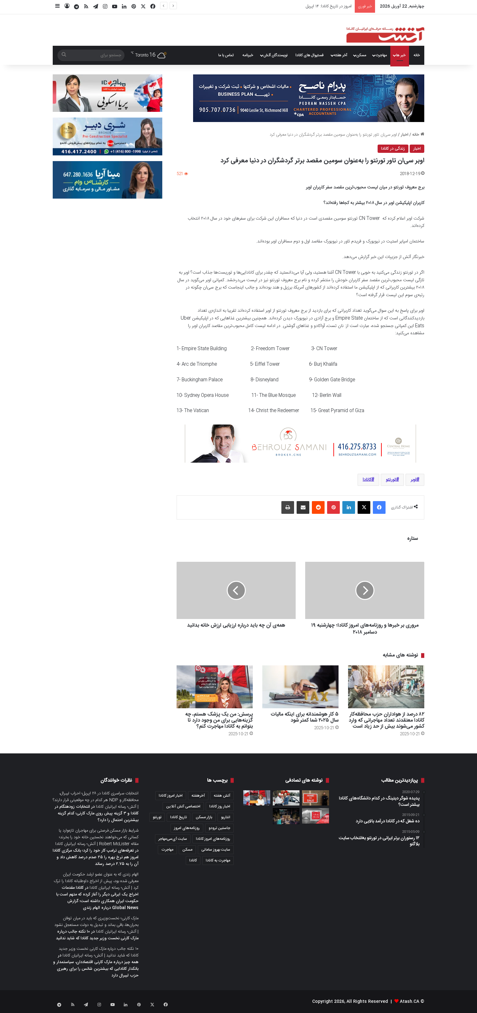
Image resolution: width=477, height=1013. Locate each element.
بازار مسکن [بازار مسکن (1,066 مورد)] (204, 817)
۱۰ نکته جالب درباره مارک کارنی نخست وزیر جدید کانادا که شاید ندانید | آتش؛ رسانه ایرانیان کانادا (98, 952)
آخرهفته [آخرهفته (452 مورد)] (198, 795)
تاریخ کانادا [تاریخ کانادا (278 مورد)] (178, 817)
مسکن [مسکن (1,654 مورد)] (187, 849)
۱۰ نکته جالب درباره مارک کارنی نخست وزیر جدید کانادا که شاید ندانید (97, 935)
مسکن (361, 55)
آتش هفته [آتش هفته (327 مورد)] (222, 795)
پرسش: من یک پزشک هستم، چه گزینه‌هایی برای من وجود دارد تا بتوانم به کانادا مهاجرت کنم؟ (219, 720)
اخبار (404, 134)
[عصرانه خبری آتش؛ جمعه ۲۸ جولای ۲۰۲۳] (315, 815)
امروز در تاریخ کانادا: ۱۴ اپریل (329, 6)
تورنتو (391, 480)
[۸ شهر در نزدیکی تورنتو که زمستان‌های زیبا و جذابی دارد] (286, 798)
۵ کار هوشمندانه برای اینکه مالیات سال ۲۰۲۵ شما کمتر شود (305, 717)
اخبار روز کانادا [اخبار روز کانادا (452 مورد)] (219, 806)
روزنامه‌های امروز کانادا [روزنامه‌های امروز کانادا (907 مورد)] (213, 839)
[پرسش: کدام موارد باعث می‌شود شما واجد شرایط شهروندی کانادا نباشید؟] (256, 798)
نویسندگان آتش (275, 55)
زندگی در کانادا (393, 148)
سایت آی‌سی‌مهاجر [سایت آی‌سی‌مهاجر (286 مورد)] (172, 839)
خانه (416, 55)
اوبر (413, 480)
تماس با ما (225, 55)
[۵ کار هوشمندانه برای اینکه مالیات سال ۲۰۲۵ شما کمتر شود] (300, 686)
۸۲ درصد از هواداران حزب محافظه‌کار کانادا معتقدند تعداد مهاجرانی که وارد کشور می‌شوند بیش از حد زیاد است (386, 720)
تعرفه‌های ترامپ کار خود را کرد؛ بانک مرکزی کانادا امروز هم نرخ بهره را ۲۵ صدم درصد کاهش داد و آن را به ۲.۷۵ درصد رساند (95, 857)
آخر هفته (340, 55)
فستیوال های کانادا (309, 55)
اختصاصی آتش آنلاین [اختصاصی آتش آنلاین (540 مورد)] (183, 806)
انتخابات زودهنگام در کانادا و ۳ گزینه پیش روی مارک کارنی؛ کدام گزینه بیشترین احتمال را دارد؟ (96, 813)
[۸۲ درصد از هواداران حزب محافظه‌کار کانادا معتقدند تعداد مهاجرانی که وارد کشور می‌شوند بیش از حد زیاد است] (386, 686)
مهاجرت (381, 55)
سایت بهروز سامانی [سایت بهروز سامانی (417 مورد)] (215, 849)
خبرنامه (247, 55)
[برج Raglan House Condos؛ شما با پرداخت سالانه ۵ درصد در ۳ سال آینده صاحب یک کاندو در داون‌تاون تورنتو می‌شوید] (286, 816)
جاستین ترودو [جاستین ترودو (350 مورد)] (219, 828)
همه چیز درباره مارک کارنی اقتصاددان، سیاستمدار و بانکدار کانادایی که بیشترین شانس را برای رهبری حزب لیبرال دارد (95, 969)
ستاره (412, 538)
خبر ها (401, 55)
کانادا (367, 480)
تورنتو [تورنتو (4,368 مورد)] (157, 817)
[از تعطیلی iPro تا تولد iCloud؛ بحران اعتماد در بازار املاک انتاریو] (315, 798)
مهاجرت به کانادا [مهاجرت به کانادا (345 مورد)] (218, 860)
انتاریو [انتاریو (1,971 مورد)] (225, 817)
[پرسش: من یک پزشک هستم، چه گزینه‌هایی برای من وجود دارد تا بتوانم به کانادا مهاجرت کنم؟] (215, 686)
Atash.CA (409, 1001)
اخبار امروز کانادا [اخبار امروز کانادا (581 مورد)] (171, 795)
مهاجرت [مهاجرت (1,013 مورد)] (167, 849)
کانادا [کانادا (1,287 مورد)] (193, 860)
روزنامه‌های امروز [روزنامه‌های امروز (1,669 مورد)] (187, 828)
